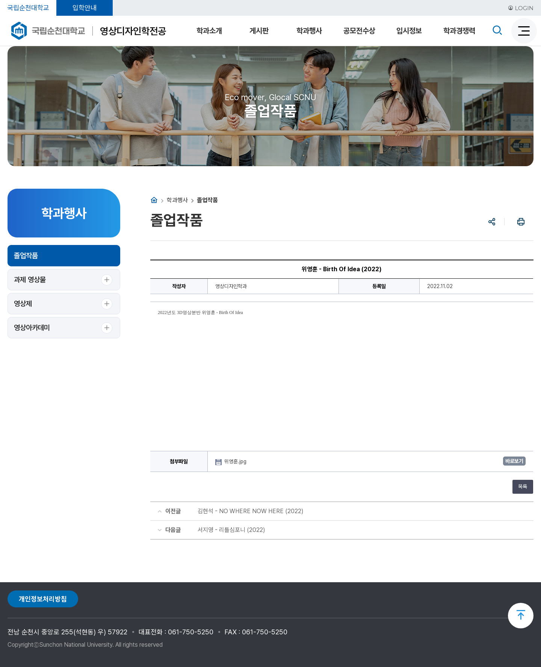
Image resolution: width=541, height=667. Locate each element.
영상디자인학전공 (133, 31)
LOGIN (520, 8)
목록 (522, 487)
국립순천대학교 (28, 8)
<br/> (342, 378)
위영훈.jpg (236, 461)
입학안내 (85, 8)
